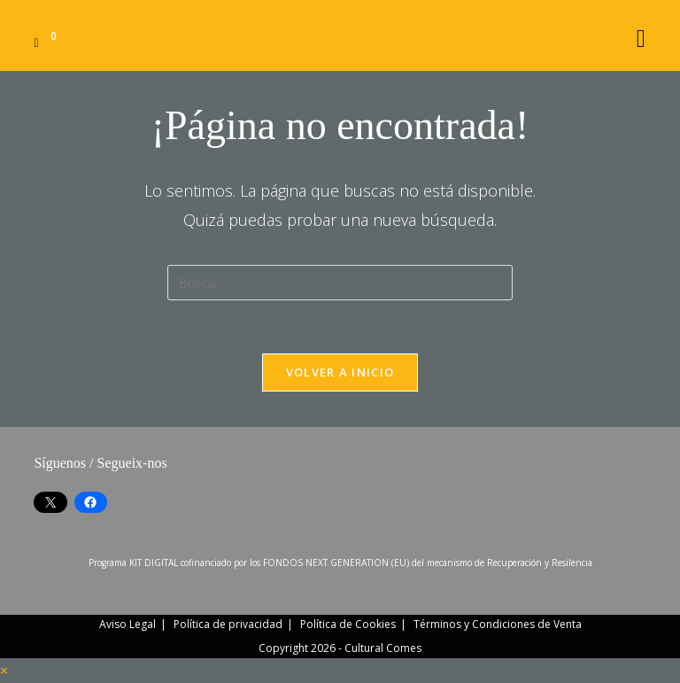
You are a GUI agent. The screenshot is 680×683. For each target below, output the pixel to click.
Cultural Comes (382, 648)
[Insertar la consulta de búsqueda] (340, 282)
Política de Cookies (348, 624)
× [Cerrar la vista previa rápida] (4, 670)
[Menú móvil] (641, 35)
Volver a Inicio (340, 372)
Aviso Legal (127, 624)
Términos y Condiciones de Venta (497, 624)
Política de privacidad (228, 624)
